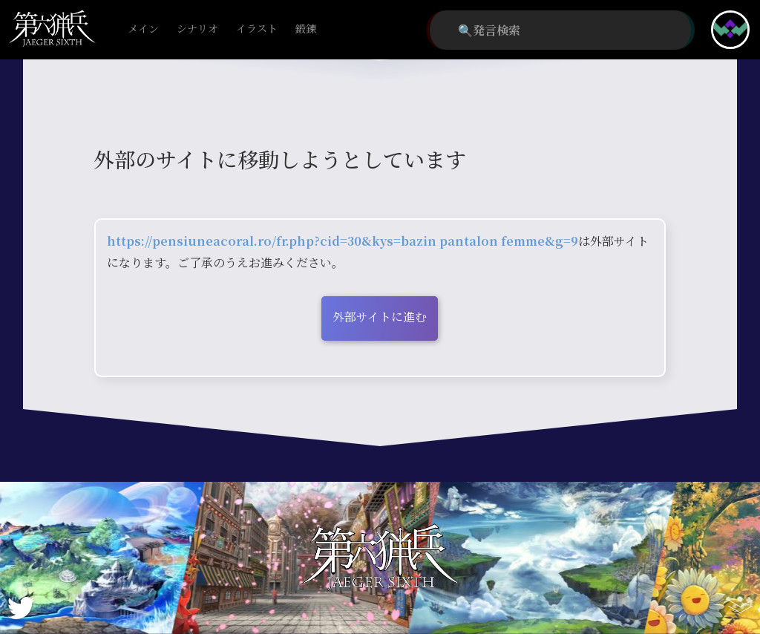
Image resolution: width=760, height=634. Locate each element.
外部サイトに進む (379, 316)
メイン (143, 29)
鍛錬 (305, 29)
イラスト (256, 29)
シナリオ (197, 29)
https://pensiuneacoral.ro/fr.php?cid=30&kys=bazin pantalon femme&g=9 (342, 240)
